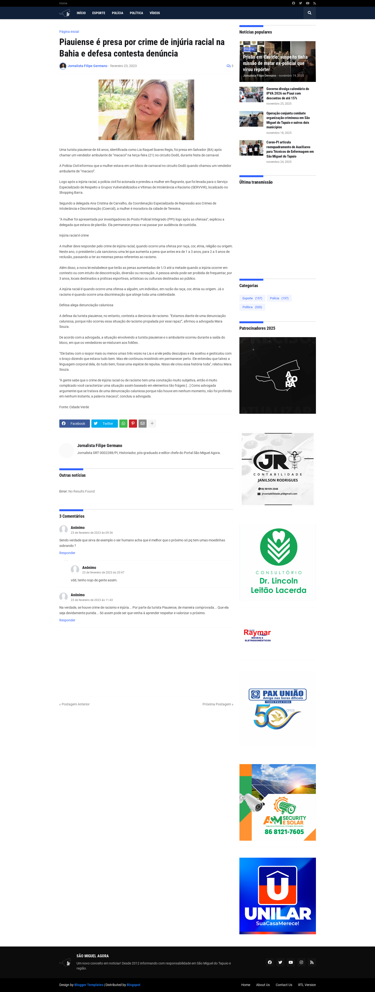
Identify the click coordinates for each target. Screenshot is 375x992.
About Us (263, 985)
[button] (309, 13)
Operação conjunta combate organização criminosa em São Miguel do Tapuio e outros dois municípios (288, 120)
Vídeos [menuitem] (155, 13)
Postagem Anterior (76, 704)
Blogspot (133, 985)
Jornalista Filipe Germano (99, 445)
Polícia (279, 298)
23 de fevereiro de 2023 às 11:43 (92, 600)
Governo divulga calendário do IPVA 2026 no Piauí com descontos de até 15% (287, 93)
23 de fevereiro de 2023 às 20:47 (103, 572)
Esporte (252, 298)
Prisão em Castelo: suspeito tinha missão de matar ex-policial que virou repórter (275, 63)
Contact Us (284, 985)
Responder (67, 553)
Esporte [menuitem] (98, 13)
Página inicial (69, 31)
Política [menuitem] (136, 13)
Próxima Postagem (217, 704)
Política (252, 307)
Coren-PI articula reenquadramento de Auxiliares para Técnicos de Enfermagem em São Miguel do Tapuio (290, 149)
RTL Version (307, 985)
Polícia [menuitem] (117, 13)
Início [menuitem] (81, 13)
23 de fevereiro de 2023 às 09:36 (92, 532)
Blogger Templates (88, 985)
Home (63, 3)
